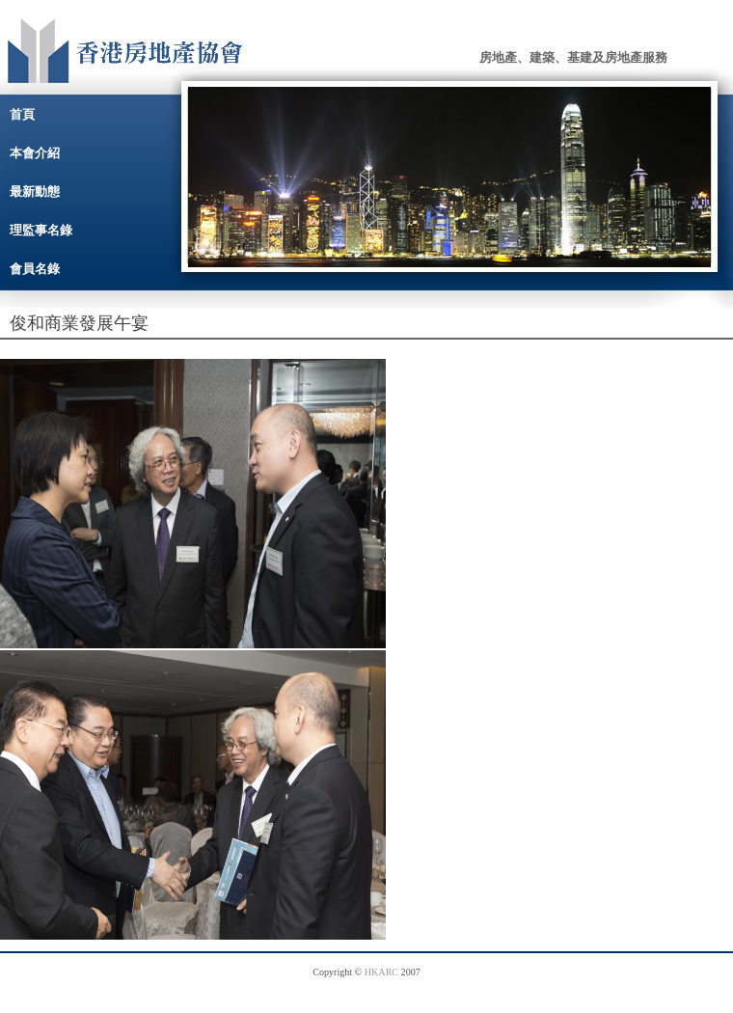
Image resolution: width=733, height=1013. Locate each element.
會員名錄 (35, 268)
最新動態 (35, 191)
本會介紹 (35, 153)
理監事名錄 (41, 230)
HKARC (381, 972)
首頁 (22, 114)
